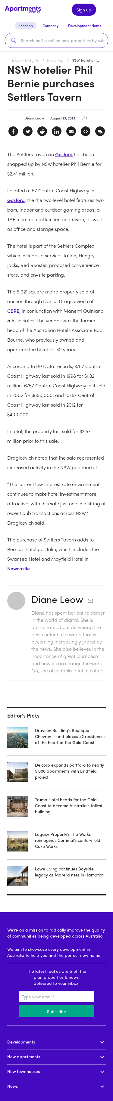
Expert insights (25, 60)
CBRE (13, 310)
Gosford (64, 154)
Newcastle (18, 568)
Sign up (84, 10)
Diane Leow (57, 599)
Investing (55, 60)
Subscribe (56, 1011)
